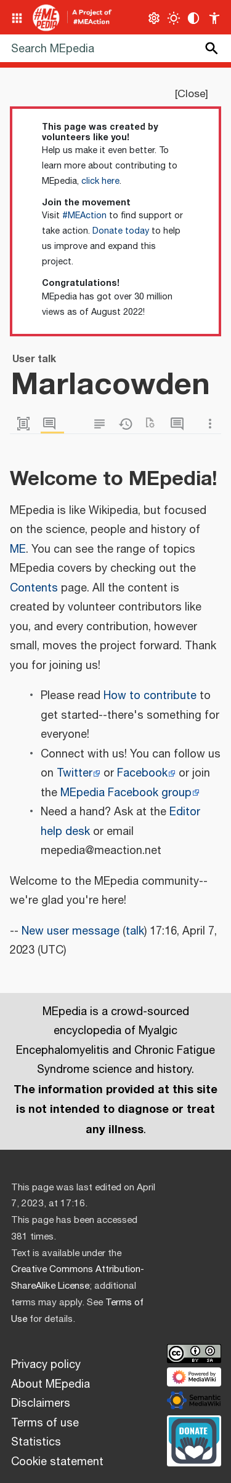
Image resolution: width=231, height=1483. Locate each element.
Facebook (142, 773)
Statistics (36, 1442)
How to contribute (150, 696)
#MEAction (84, 216)
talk (135, 931)
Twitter (74, 773)
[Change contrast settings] (194, 18)
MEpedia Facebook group (126, 793)
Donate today (120, 231)
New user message (71, 931)
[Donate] (194, 1439)
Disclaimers (40, 1403)
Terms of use (45, 1423)
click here (100, 181)
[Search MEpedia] (115, 48)
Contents (34, 588)
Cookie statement (57, 1462)
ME (18, 549)
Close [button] (191, 94)
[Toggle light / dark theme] (174, 18)
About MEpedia (50, 1384)
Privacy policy (46, 1365)
